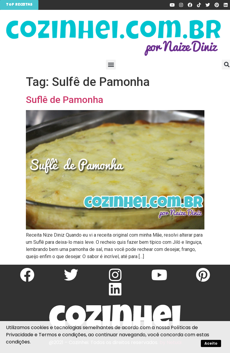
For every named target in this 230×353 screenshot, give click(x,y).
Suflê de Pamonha (64, 99)
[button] (111, 65)
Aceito (211, 343)
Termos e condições (62, 334)
